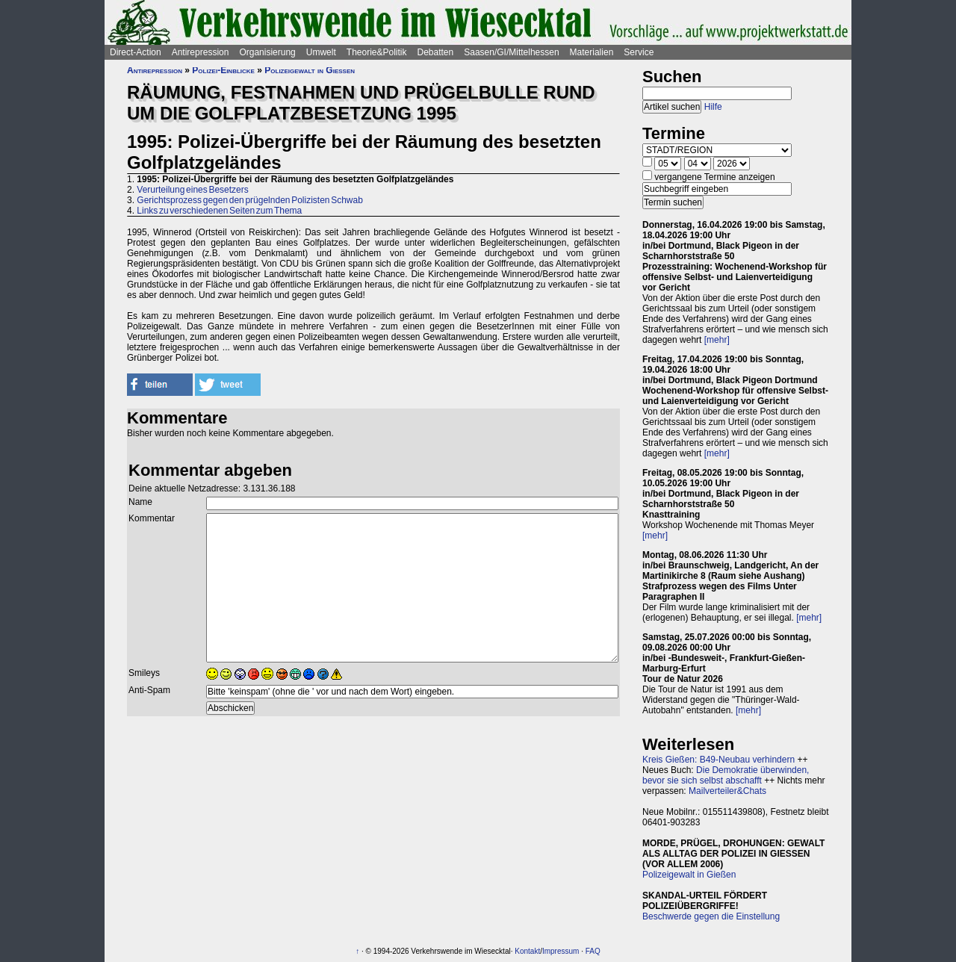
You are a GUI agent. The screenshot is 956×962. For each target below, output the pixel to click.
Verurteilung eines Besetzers (192, 189)
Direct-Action (135, 52)
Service (639, 52)
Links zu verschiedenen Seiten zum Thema (219, 210)
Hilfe (713, 107)
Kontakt (527, 951)
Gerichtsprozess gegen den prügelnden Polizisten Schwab (250, 200)
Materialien (592, 52)
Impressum (560, 951)
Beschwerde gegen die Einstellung (711, 916)
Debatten (436, 52)
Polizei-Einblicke (223, 70)
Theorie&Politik (377, 52)
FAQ (593, 951)
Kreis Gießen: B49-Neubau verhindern (718, 759)
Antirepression (200, 52)
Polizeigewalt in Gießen (309, 70)
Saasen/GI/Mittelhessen (511, 52)
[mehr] (717, 340)
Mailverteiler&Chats (727, 791)
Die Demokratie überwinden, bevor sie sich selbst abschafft (725, 775)
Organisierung (267, 52)
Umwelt (321, 52)
